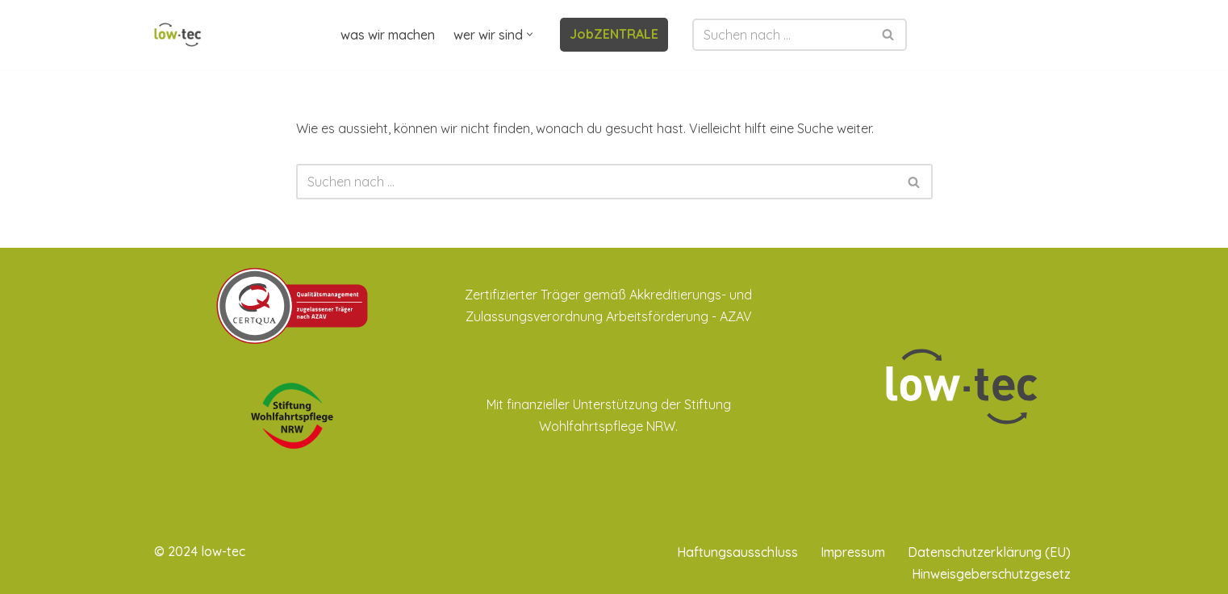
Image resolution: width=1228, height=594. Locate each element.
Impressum (853, 552)
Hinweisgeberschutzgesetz (991, 574)
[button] (530, 34)
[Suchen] (781, 35)
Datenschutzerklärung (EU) (989, 552)
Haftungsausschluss (737, 552)
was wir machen (387, 35)
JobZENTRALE (614, 34)
